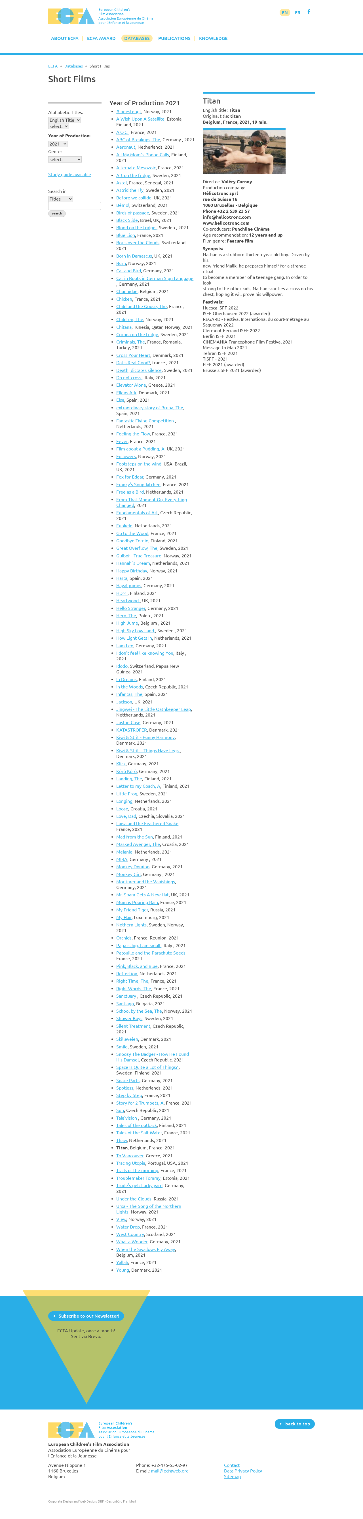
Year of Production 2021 (144, 103)
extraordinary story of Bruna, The (149, 407)
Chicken (124, 299)
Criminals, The (130, 341)
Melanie (124, 851)
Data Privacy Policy (243, 1470)
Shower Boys (129, 1018)
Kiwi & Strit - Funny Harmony (145, 737)
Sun (120, 1110)
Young (122, 1269)
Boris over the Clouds (137, 242)
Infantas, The (129, 694)
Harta (121, 578)
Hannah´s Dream (133, 563)
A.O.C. (122, 132)
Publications (174, 38)
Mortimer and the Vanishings (145, 881)
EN (285, 12)
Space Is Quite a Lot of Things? (147, 1067)
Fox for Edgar (129, 476)
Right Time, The (132, 980)
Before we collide (133, 197)
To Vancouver (129, 1155)
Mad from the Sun (134, 836)
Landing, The (129, 778)
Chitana (124, 327)
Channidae (127, 291)
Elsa (120, 400)
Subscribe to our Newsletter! (89, 1315)
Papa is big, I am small (138, 945)
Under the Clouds (133, 1198)
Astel (121, 182)
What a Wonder (131, 1241)
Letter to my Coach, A (138, 786)
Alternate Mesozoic (136, 167)
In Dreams (126, 679)
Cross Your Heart (133, 355)
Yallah (122, 1262)
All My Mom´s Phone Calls (142, 154)
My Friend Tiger (132, 909)
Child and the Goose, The (141, 306)
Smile (122, 1046)
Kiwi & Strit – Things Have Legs (148, 750)
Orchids (124, 937)
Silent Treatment (133, 1026)
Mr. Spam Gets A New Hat (142, 894)
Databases (137, 38)
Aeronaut (125, 146)
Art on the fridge (133, 175)
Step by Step (129, 1095)
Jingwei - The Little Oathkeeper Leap (153, 709)
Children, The (129, 319)
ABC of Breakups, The (138, 139)
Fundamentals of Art (137, 512)
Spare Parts (128, 1080)
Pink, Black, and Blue (137, 966)
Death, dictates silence (139, 370)
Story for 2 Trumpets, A (140, 1102)
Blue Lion (125, 235)
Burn (121, 263)
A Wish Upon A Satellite (140, 118)
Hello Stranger (130, 608)
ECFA (53, 66)
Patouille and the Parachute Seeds (150, 952)
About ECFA (65, 38)
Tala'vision (127, 1117)
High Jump (127, 622)
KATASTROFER (131, 729)
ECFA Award (101, 38)
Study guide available (69, 174)
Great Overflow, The (136, 548)
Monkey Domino (132, 866)
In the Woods (129, 686)
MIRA (121, 859)
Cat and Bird (128, 270)
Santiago (125, 1003)
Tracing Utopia (130, 1163)
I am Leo (124, 645)
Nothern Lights (131, 924)
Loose (122, 808)
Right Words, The (133, 988)
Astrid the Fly (129, 190)
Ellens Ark (126, 392)
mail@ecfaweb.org (170, 1470)
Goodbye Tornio (132, 540)
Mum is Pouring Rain (137, 902)
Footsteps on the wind (138, 463)
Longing (124, 801)
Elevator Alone (131, 384)
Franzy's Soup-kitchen (138, 484)
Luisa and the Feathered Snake (147, 823)
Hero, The (126, 615)
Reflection (126, 973)
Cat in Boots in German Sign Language (154, 278)
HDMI (122, 593)
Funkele (124, 525)
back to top (297, 1424)
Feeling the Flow (133, 433)
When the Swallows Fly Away (145, 1249)
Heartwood (128, 600)
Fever (122, 441)
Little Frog (126, 793)
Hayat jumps (128, 585)
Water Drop (128, 1226)
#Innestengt (128, 111)
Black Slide (127, 220)
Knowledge (213, 38)
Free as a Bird (130, 491)
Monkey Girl (128, 874)
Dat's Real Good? (133, 362)
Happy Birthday (131, 570)
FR (297, 12)
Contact (232, 1465)
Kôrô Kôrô (126, 771)
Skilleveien (127, 1039)
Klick (121, 763)
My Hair (124, 917)
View (121, 1219)
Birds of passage (132, 212)
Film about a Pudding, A (140, 448)
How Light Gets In (134, 638)
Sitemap (232, 1476)
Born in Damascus (134, 255)
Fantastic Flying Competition (145, 420)
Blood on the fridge (136, 227)
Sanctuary (126, 995)
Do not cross (129, 377)
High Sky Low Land (135, 630)
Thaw (121, 1140)
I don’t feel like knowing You (144, 653)
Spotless (124, 1087)
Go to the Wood (132, 533)
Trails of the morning (137, 1170)
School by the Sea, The (139, 1011)
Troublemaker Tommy (138, 1178)
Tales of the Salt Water (139, 1132)
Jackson (124, 701)
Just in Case (128, 722)
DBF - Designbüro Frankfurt (117, 1501)
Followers (126, 456)
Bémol (122, 205)
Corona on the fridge (137, 334)
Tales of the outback (136, 1125)
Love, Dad (126, 816)
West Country (130, 1234)
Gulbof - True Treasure (138, 555)
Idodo (122, 666)
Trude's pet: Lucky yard (139, 1185)
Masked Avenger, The (138, 844)
